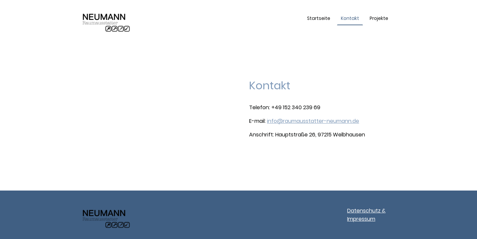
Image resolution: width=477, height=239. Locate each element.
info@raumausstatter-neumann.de (313, 121)
